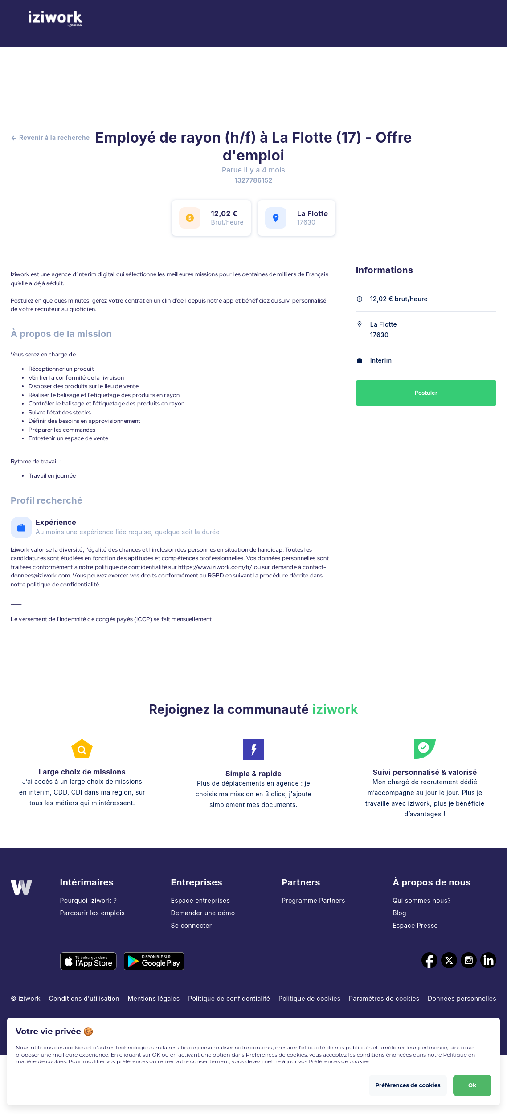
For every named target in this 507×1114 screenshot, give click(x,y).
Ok (472, 1085)
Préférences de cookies (407, 1085)
